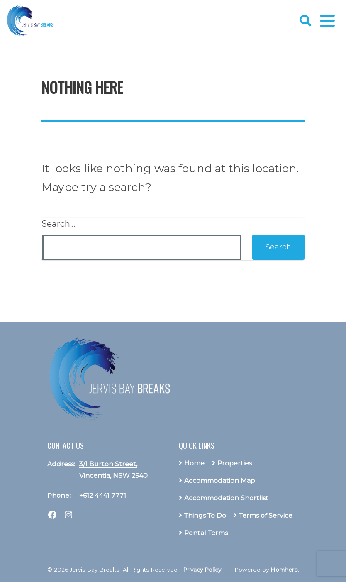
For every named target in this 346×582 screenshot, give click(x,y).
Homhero (284, 569)
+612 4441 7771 (102, 495)
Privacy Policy (202, 569)
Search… (58, 223)
